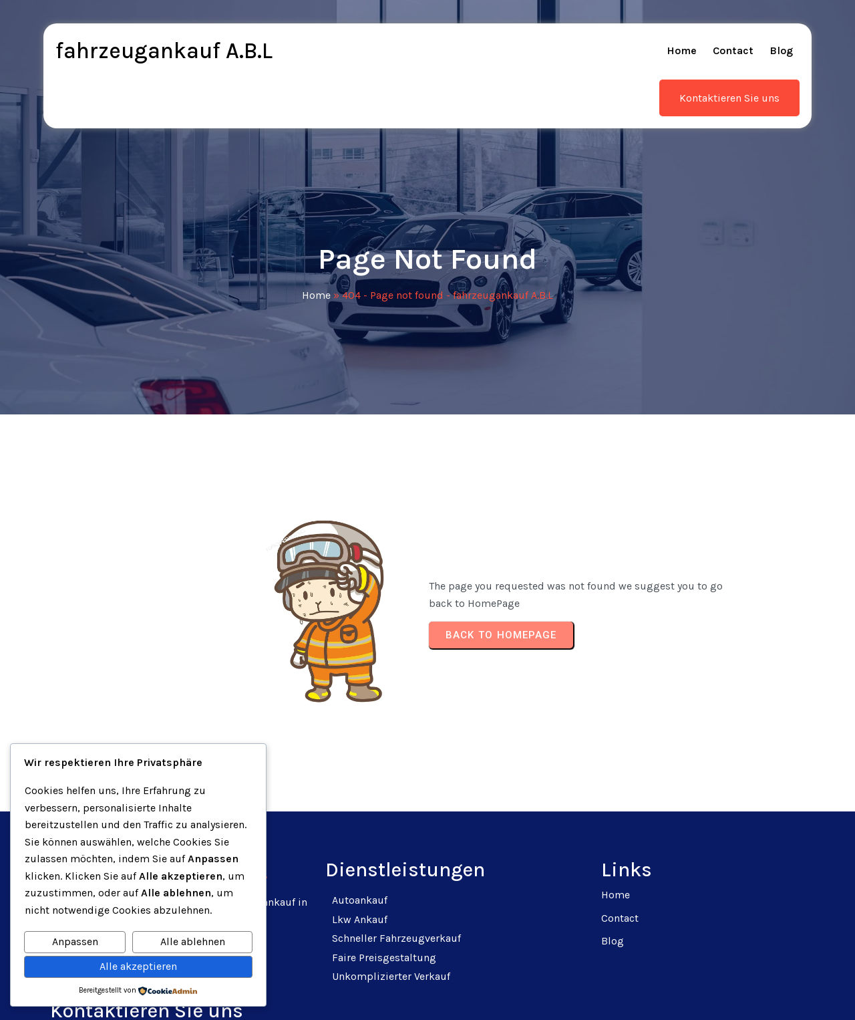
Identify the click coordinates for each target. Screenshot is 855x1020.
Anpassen (75, 941)
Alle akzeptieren (138, 966)
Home (316, 271)
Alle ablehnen (192, 941)
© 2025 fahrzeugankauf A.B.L (428, 993)
